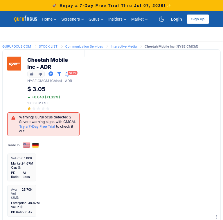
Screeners (72, 19)
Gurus (96, 19)
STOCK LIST (48, 46)
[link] (16, 46)
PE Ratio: (15, 175)
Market (139, 19)
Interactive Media (124, 46)
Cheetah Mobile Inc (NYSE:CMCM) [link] (171, 46)
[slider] (39, 108)
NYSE (32, 81)
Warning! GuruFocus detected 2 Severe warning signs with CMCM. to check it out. (47, 124)
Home (49, 19)
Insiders (117, 19)
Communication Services (84, 46)
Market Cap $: (16, 165)
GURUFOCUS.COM (16, 46)
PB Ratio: (18, 212)
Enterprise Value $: (18, 205)
